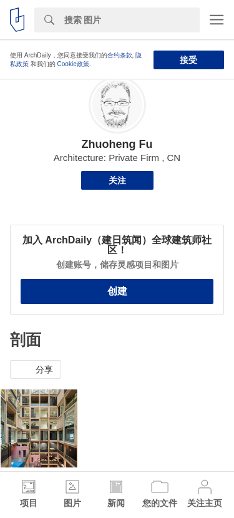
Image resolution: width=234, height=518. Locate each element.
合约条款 (119, 55)
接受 (188, 60)
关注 (117, 180)
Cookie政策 (73, 64)
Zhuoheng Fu (117, 144)
